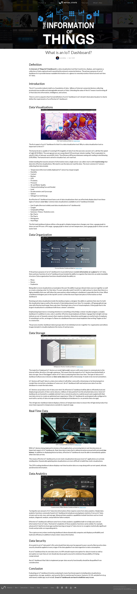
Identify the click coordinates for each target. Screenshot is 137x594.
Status (52, 587)
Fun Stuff (45, 587)
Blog (16, 587)
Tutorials (85, 3)
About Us (9, 587)
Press (38, 587)
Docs (52, 3)
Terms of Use (23, 587)
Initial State (76, 141)
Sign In (130, 3)
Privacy (32, 587)
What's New (97, 3)
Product (42, 3)
